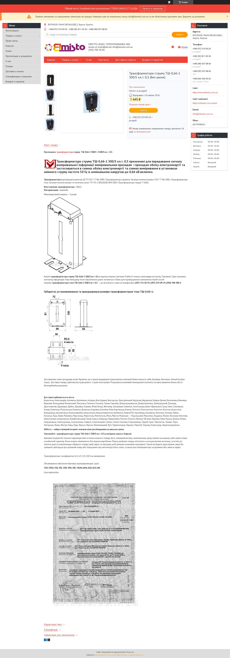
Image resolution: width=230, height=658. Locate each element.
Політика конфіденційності (131, 655)
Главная (51, 60)
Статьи (9, 51)
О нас (8, 61)
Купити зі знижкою (152, 8)
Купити (143, 110)
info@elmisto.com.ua (203, 113)
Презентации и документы (19, 56)
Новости (10, 45)
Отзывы (9, 66)
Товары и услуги (14, 35)
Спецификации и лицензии (19, 76)
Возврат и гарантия (15, 81)
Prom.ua (130, 652)
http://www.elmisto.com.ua (205, 92)
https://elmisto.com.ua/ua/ (205, 103)
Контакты (104, 60)
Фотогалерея (12, 30)
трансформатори (64, 152)
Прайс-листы (12, 40)
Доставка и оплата (15, 71)
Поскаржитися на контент (106, 655)
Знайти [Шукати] (179, 34)
